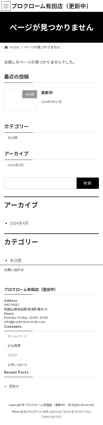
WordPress (34, 411)
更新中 (47, 93)
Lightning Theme (60, 411)
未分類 (12, 138)
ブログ (12, 355)
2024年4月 (15, 165)
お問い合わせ (14, 270)
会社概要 (14, 346)
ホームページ (17, 336)
